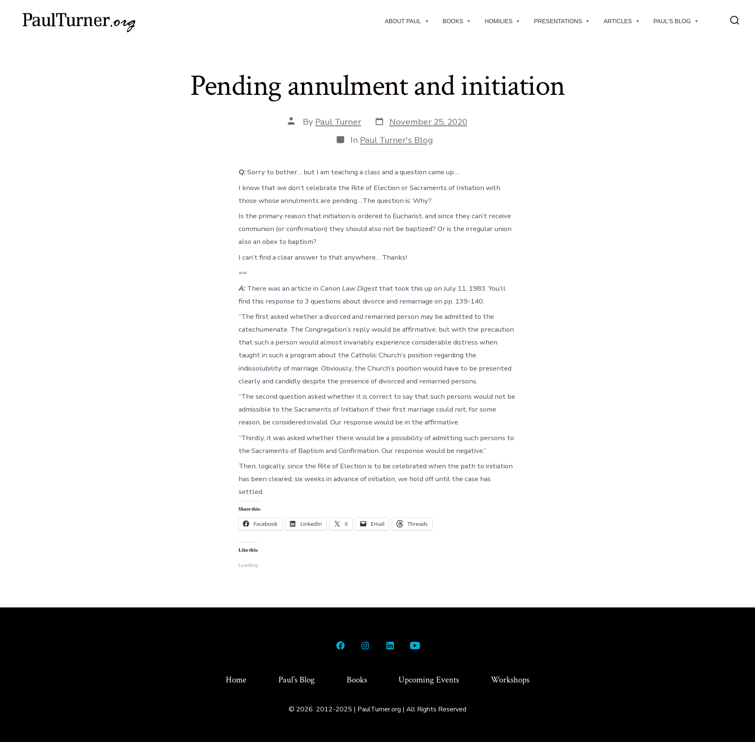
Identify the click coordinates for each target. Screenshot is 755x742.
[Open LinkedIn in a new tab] (390, 645)
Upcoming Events (428, 679)
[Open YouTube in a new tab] (415, 645)
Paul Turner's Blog (396, 140)
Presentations (562, 21)
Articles (621, 21)
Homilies (503, 21)
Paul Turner (338, 122)
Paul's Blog (676, 21)
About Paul (407, 21)
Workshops (510, 679)
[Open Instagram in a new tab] (365, 645)
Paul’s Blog (296, 679)
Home (236, 679)
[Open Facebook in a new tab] (340, 645)
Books (457, 21)
